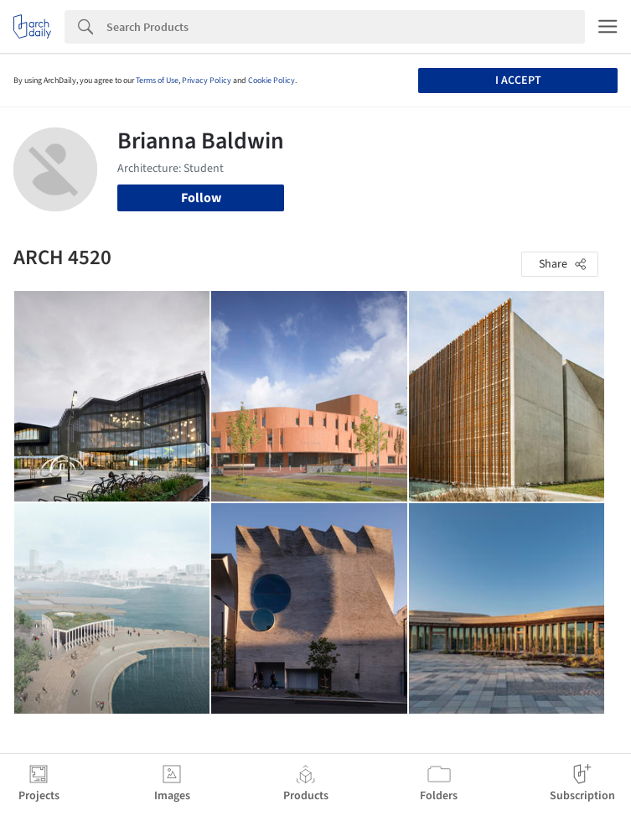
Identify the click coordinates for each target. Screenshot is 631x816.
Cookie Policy (271, 80)
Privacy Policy (206, 80)
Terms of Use (157, 80)
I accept (518, 80)
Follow (201, 198)
